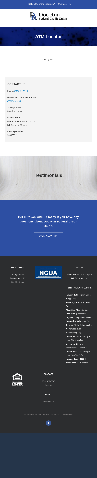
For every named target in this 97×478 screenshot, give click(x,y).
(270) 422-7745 (21, 91)
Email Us (48, 385)
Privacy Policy (48, 401)
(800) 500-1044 (14, 101)
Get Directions (17, 282)
